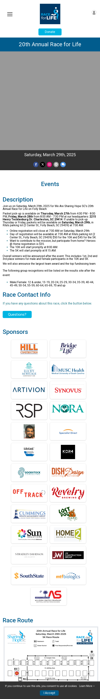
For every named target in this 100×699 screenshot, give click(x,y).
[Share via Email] (56, 68)
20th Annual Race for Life (50, 44)
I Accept (49, 693)
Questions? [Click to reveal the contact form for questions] (17, 218)
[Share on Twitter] (42, 68)
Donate (50, 32)
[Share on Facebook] (35, 68)
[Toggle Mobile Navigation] (9, 14)
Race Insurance (16, 681)
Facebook (65, 614)
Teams (8, 663)
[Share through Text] (63, 68)
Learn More (85, 686)
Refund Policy (14, 672)
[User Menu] (94, 12)
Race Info (11, 655)
